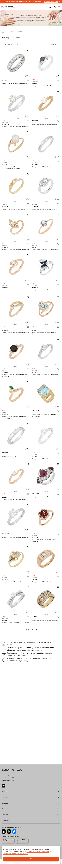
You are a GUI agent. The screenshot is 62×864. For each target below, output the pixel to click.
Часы (3, 765)
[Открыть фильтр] (58, 44)
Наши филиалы (8, 685)
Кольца (4, 745)
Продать (5, 721)
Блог (3, 812)
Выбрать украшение (52, 2)
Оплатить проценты (8, 784)
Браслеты (5, 752)
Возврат (4, 791)
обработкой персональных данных (15, 854)
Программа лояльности (10, 794)
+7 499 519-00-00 (8, 681)
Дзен (3, 690)
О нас (4, 734)
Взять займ (5, 700)
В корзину (27, 80)
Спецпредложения (8, 801)
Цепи (3, 755)
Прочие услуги (7, 731)
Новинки (5, 769)
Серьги (4, 749)
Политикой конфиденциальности (38, 852)
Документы (5, 819)
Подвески (5, 759)
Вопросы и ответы (8, 798)
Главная (3, 32)
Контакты (5, 822)
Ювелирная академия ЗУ (10, 815)
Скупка (4, 710)
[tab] (17, 118)
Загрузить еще (31, 629)
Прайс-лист (6, 703)
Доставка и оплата (8, 788)
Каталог (11, 31)
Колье (4, 762)
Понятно (31, 859)
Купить (4, 724)
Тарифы (4, 706)
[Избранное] (28, 50)
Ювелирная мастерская (10, 776)
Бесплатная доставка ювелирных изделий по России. (22, 2)
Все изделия (6, 742)
